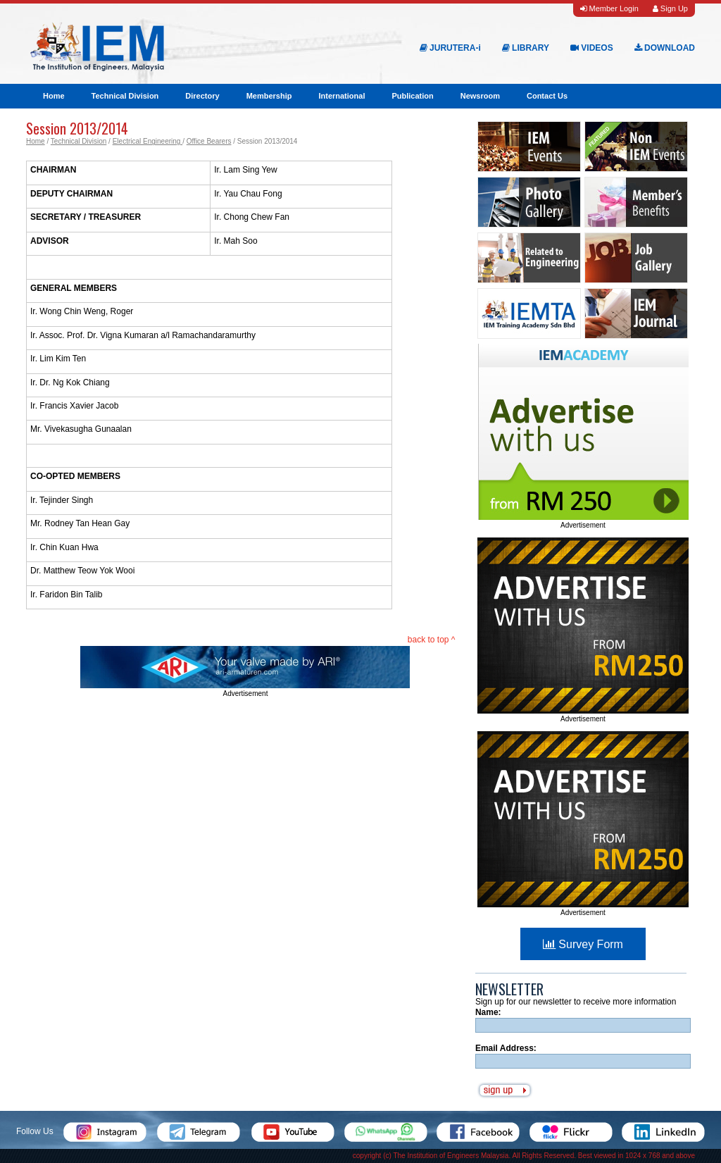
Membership (269, 96)
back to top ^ (432, 640)
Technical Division (125, 96)
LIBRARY (525, 48)
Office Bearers (209, 141)
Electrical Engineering (148, 141)
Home (54, 96)
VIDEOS (591, 48)
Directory (202, 96)
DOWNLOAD (664, 48)
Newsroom (480, 96)
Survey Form (583, 944)
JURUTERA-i (450, 48)
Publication (412, 96)
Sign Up (670, 8)
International (341, 96)
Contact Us (547, 96)
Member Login (609, 8)
